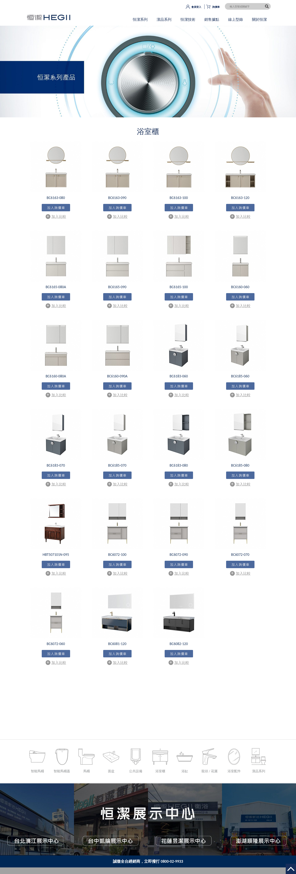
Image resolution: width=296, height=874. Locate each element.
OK (148, 75)
